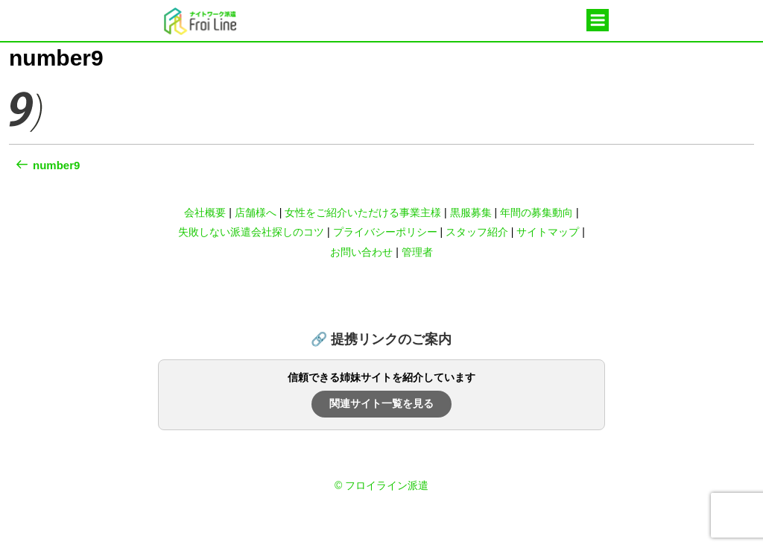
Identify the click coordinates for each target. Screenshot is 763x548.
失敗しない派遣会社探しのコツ (251, 232)
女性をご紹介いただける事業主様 (363, 212)
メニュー (597, 20)
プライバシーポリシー (385, 232)
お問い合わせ (361, 252)
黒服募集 (471, 212)
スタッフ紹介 (477, 232)
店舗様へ (255, 212)
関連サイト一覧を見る (381, 403)
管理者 (417, 252)
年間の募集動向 (536, 212)
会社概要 (205, 212)
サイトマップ (547, 232)
